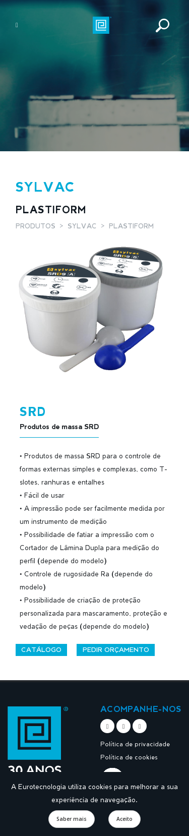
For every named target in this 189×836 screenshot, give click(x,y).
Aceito (124, 818)
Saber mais (71, 818)
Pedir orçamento (116, 649)
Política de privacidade (135, 743)
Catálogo (41, 649)
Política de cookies (129, 756)
